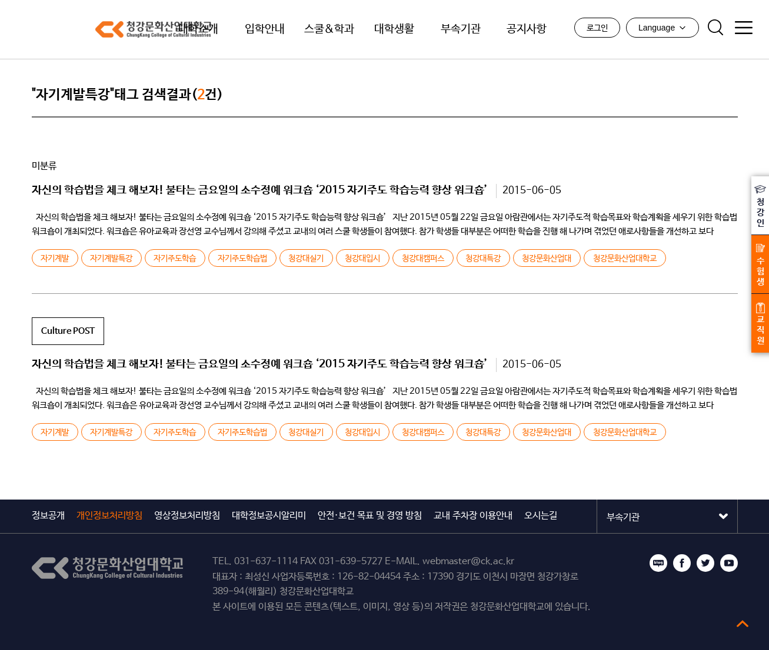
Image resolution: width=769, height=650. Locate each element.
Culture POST (68, 331)
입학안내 (265, 29)
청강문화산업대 (546, 258)
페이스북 (682, 563)
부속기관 (461, 29)
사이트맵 (742, 29)
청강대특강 (483, 258)
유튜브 (729, 563)
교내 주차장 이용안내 (473, 515)
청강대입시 (362, 258)
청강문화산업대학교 (88, 29)
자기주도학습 (175, 258)
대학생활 (394, 29)
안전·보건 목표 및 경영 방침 (370, 515)
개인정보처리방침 (109, 515)
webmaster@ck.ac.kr (468, 561)
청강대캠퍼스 (423, 258)
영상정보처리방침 (187, 515)
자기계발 (55, 258)
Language (661, 28)
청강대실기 (306, 258)
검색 (714, 29)
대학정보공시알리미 (269, 515)
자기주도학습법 (242, 258)
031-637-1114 (266, 561)
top (742, 623)
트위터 (705, 563)
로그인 (596, 29)
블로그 (658, 563)
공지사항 (527, 29)
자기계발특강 (111, 258)
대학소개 (198, 29)
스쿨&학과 (329, 29)
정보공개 (48, 515)
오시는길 (540, 515)
